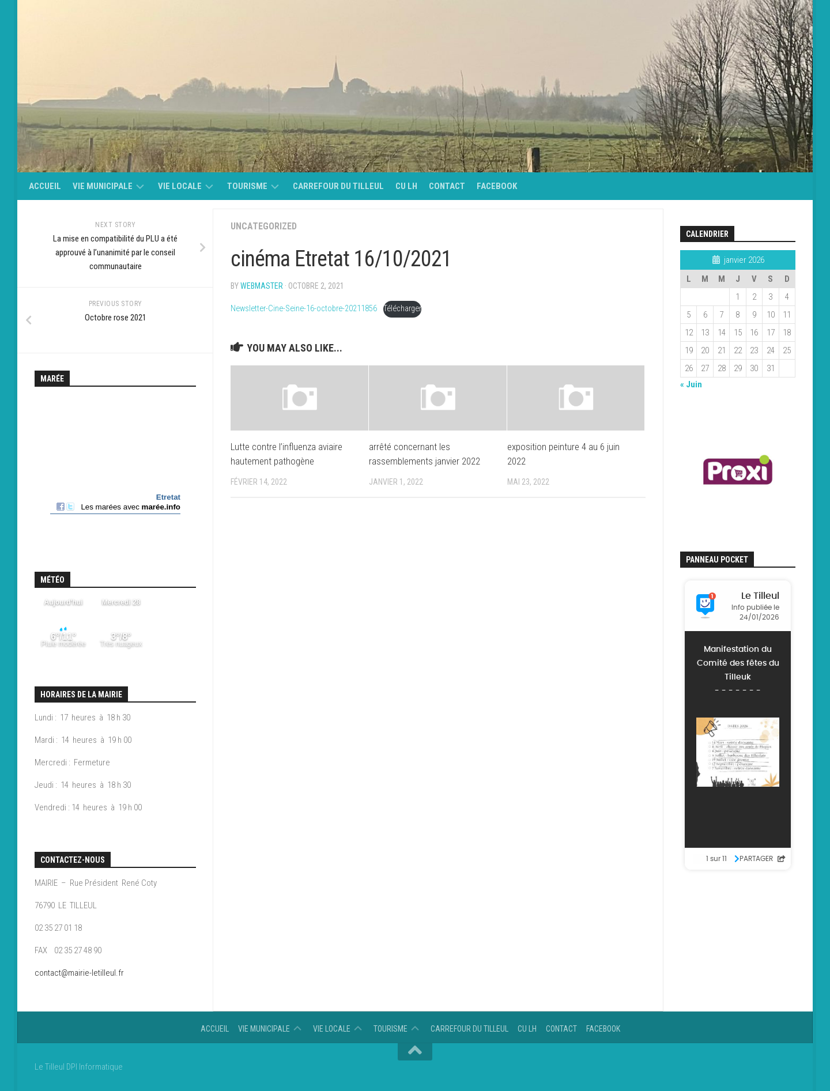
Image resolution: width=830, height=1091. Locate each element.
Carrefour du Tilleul (338, 186)
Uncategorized (264, 226)
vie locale (180, 186)
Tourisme (247, 186)
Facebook (497, 186)
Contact (447, 186)
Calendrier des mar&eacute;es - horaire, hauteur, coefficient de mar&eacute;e (115, 467)
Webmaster (261, 285)
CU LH (406, 186)
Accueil (45, 186)
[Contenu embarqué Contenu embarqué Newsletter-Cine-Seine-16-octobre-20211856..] (438, 646)
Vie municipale (103, 186)
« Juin (691, 384)
